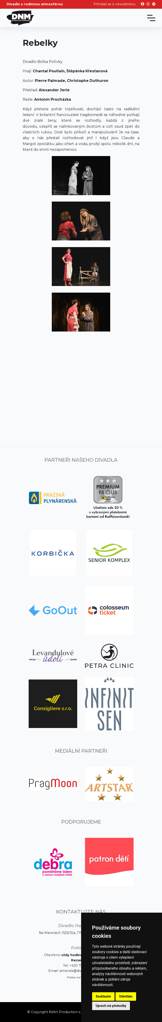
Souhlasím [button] (103, 996)
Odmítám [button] (125, 996)
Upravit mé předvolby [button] (111, 1006)
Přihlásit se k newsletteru (114, 4)
